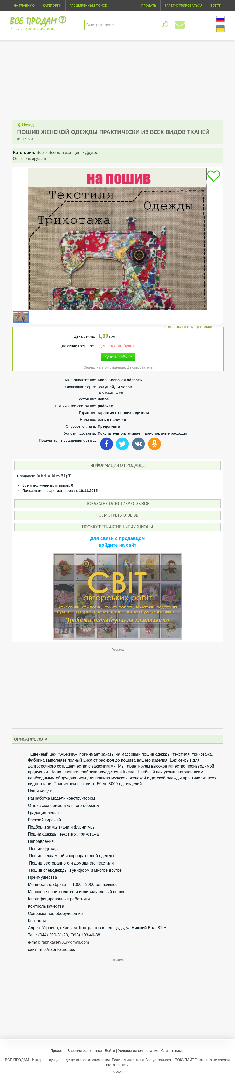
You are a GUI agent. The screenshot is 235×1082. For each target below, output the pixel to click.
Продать (57, 1051)
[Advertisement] (117, 79)
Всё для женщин (64, 152)
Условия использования (138, 1051)
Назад (25, 125)
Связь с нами (172, 1051)
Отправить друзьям (29, 158)
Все (40, 152)
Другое (91, 152)
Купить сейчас (118, 357)
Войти (110, 1051)
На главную (24, 5)
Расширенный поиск (88, 5)
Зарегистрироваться (84, 1051)
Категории (52, 5)
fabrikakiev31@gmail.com (65, 942)
